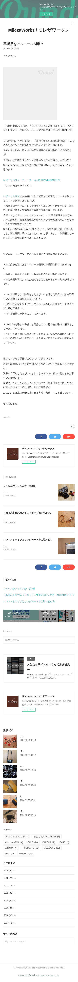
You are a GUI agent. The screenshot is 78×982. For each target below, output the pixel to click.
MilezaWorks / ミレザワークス (39, 30)
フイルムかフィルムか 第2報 (19, 485)
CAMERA (49, 843)
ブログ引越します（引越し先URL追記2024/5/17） (42, 737)
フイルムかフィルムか (17, 837)
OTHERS (25, 854)
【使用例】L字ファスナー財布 (33, 782)
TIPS (9, 854)
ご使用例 (11, 848)
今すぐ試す (46, 14)
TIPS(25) (6, 417)
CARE (64, 843)
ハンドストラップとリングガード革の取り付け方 (29, 540)
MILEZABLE (52, 848)
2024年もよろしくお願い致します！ (36, 797)
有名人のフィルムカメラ (47, 837)
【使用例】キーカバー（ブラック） (36, 812)
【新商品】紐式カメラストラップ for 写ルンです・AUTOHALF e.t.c (39, 513)
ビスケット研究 (14, 843)
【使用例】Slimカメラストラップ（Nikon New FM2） (44, 752)
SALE (33, 843)
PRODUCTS (31, 848)
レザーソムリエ (11, 196)
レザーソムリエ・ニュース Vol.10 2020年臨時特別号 (31, 180)
